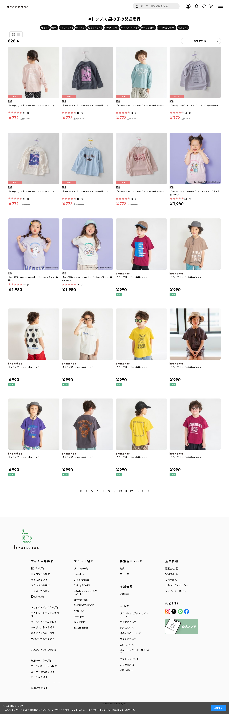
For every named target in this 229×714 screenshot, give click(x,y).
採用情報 (170, 574)
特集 (122, 568)
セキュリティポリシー (176, 585)
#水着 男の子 (183, 27)
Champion (79, 616)
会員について (127, 644)
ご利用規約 (171, 579)
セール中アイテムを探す (44, 621)
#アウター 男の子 (111, 27)
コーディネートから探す (44, 666)
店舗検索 (124, 593)
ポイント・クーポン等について (135, 652)
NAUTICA (79, 610)
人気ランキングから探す (44, 649)
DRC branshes (81, 579)
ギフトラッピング (129, 658)
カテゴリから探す (40, 574)
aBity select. (81, 599)
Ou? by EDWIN (82, 585)
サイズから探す (39, 579)
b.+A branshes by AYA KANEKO (85, 592)
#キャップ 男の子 (148, 27)
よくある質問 (127, 664)
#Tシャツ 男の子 (66, 27)
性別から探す (38, 568)
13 (137, 491)
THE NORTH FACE (84, 605)
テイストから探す (40, 590)
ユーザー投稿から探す (42, 671)
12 (131, 491)
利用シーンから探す (41, 660)
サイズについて (128, 639)
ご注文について (128, 622)
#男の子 (54, 27)
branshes (79, 574)
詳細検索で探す (39, 688)
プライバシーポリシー (177, 590)
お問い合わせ (127, 670)
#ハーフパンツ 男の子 (166, 27)
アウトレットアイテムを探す (45, 614)
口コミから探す (39, 677)
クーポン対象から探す (42, 627)
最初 (80, 491)
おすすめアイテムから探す (45, 607)
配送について (127, 627)
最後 (148, 491)
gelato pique (81, 627)
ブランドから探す (40, 585)
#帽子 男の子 (80, 27)
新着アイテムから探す (42, 633)
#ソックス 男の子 (95, 27)
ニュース (124, 574)
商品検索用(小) (18, 34)
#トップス (45, 27)
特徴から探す (38, 596)
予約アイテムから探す (42, 638)
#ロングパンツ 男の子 (130, 27)
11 (126, 491)
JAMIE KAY (79, 622)
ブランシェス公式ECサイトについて (134, 615)
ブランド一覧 (81, 568)
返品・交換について (130, 633)
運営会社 (170, 568)
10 (120, 491)
